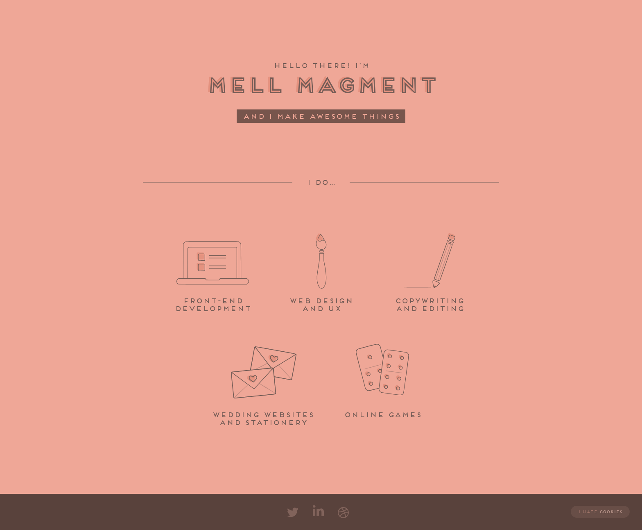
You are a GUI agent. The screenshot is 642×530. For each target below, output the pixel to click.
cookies (610, 512)
